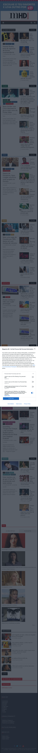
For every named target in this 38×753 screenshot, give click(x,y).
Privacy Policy (27, 403)
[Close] (35, 349)
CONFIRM (11, 398)
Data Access (19, 403)
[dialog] (19, 376)
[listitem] (19, 373)
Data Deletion (11, 403)
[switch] (32, 377)
